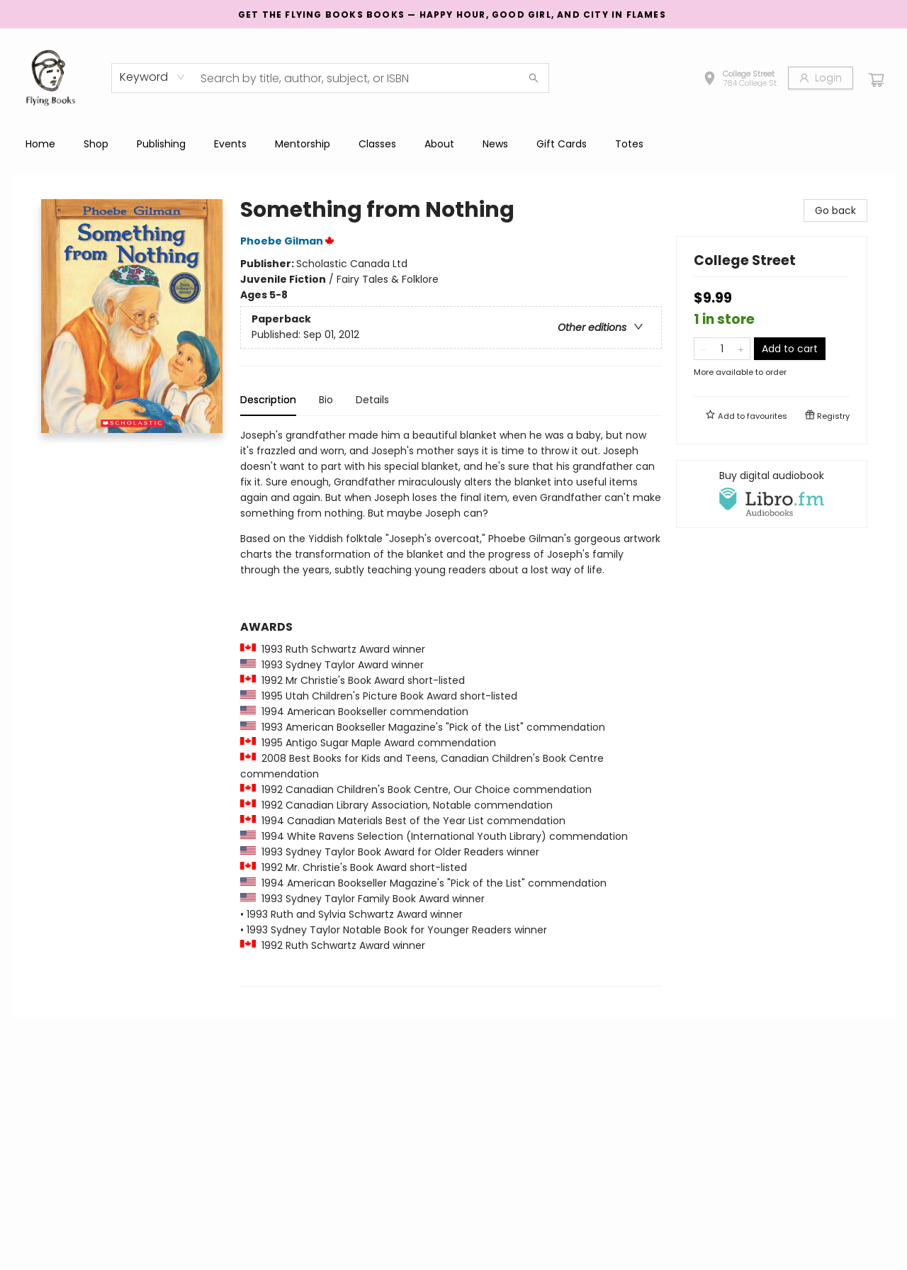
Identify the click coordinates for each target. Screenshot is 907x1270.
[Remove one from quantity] (703, 348)
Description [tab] (268, 400)
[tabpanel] (451, 707)
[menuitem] (40, 144)
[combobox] (152, 77)
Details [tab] (372, 400)
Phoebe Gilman (289, 241)
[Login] (820, 78)
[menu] (453, 144)
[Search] (533, 78)
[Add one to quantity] (741, 348)
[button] (740, 80)
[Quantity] (722, 348)
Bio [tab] (326, 400)
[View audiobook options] (772, 494)
